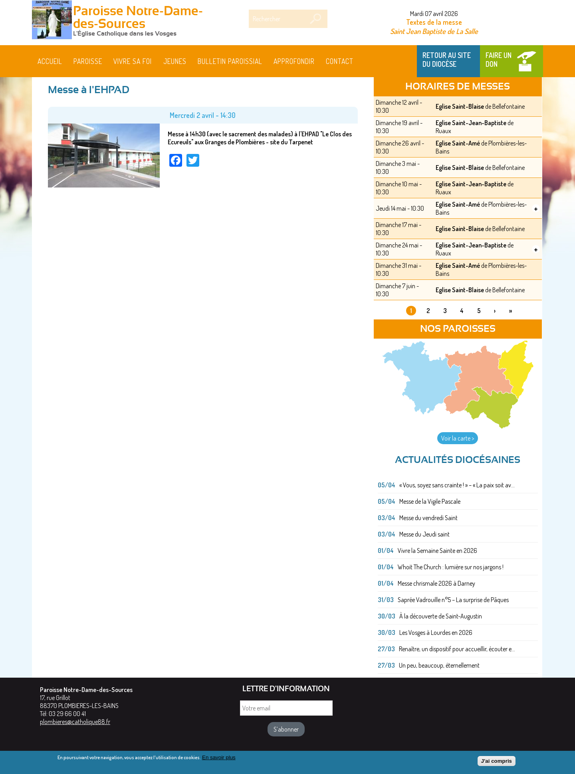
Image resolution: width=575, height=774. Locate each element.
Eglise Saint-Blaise (460, 106)
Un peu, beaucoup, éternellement (439, 665)
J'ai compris (496, 761)
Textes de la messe (434, 22)
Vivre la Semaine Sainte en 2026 (437, 551)
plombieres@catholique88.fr (75, 722)
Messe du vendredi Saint (428, 518)
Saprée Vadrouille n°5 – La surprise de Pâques (453, 600)
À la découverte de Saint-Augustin (440, 616)
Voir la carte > (457, 438)
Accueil (50, 61)
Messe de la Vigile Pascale (429, 501)
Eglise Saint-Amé (458, 143)
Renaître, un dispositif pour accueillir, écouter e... (457, 649)
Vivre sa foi (132, 61)
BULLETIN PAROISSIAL (230, 61)
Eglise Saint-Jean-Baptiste (471, 123)
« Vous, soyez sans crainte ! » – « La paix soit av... (457, 485)
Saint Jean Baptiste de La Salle (434, 31)
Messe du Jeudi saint (424, 534)
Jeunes (174, 61)
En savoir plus (219, 757)
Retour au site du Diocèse (446, 59)
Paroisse (87, 61)
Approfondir (294, 61)
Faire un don (499, 59)
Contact (339, 61)
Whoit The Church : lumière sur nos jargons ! (451, 567)
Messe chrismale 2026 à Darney (436, 583)
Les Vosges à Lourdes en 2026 (435, 632)
